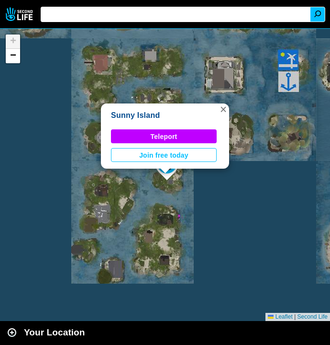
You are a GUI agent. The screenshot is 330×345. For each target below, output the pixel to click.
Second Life (20, 14)
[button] (223, 109)
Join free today (163, 155)
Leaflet (280, 316)
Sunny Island (135, 115)
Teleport (164, 136)
